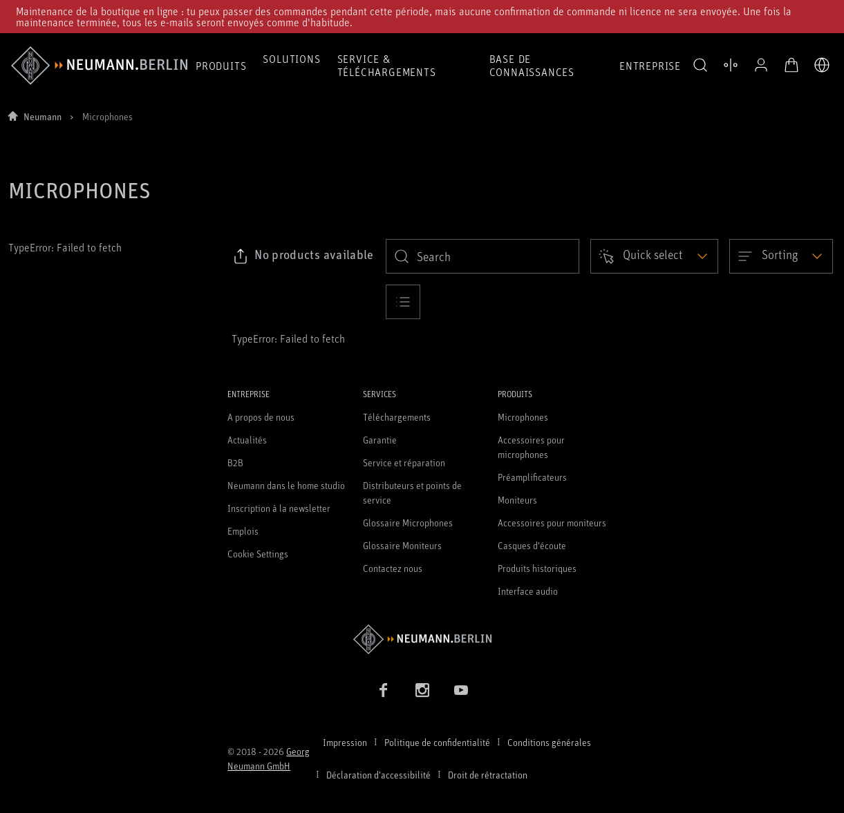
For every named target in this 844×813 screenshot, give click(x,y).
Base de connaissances (531, 65)
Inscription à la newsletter (278, 508)
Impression (345, 742)
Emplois (243, 531)
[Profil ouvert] (761, 65)
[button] (700, 65)
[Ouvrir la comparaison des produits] (731, 65)
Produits (221, 66)
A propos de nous (260, 417)
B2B (235, 462)
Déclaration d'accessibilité (378, 775)
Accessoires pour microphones (531, 447)
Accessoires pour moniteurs (552, 522)
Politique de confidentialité (437, 742)
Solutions (291, 59)
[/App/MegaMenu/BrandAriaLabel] (99, 65)
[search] (482, 256)
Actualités (247, 440)
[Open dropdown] (654, 256)
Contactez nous (392, 568)
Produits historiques (537, 568)
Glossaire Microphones (408, 522)
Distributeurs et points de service (412, 492)
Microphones (523, 417)
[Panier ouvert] (791, 65)
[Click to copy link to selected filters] (303, 256)
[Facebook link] (383, 690)
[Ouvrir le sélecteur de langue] (822, 65)
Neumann (43, 116)
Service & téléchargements (386, 65)
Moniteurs (517, 500)
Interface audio (528, 591)
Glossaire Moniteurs (402, 545)
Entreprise (650, 66)
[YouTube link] (461, 690)
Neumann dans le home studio (286, 485)
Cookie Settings (257, 553)
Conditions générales (549, 742)
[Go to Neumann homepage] (422, 639)
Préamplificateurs (532, 477)
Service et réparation (404, 462)
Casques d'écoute (532, 545)
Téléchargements (397, 417)
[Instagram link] (422, 690)
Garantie (380, 440)
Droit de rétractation (487, 775)
